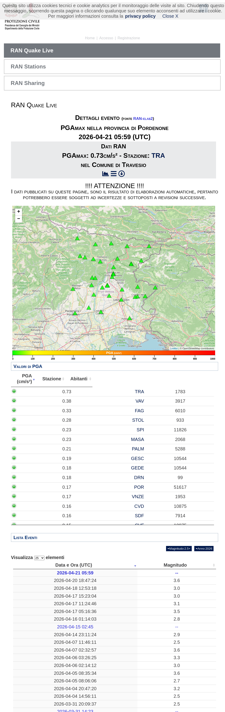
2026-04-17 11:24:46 (35, 617)
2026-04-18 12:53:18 (35, 590)
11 (134, 654)
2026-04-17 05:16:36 (35, 628)
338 (134, 580)
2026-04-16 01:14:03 (35, 636)
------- (103, 572)
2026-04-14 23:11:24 (35, 654)
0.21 (57, 485)
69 (186, 590)
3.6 (71, 580)
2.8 (71, 636)
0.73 (57, 394)
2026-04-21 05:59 (35, 572)
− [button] (18, 219)
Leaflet (174, 348)
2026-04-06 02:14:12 (35, 702)
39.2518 (161, 628)
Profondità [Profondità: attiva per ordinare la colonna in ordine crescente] (132, 565)
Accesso (106, 38)
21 (134, 590)
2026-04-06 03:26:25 (35, 691)
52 (186, 604)
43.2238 (161, 702)
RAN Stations (28, 66)
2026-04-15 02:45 (35, 643)
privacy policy (140, 16)
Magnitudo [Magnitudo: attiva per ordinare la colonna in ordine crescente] (70, 565)
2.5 (71, 670)
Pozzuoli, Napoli (103, 683)
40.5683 (161, 580)
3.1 (71, 617)
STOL (119, 442)
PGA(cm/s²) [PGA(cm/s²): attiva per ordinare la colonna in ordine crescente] (53, 378)
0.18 (57, 515)
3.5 (71, 628)
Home (90, 38)
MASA (118, 470)
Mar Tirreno (103, 628)
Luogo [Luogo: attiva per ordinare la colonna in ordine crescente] (101, 565)
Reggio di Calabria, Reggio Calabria (103, 670)
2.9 (71, 654)
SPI (121, 455)
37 (186, 572)
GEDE (118, 515)
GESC (118, 500)
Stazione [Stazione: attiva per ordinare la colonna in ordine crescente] (115, 378)
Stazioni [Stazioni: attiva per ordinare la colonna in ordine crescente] (184, 565)
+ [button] (18, 212)
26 (134, 691)
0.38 (57, 412)
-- (71, 572)
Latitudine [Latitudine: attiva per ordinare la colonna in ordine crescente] (160, 565)
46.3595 (161, 604)
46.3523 (161, 654)
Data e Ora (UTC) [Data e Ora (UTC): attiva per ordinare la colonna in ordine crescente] (33, 565)
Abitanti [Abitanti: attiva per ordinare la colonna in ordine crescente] (158, 378)
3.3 (71, 691)
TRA (158, 155)
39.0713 (161, 691)
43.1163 (161, 590)
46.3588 (161, 636)
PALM (119, 485)
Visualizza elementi (37, 557)
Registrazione (129, 38)
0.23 (57, 455)
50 (186, 636)
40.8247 (161, 683)
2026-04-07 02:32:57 (35, 683)
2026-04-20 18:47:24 (35, 580)
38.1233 (161, 670)
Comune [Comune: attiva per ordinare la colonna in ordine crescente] (201, 378)
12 (186, 628)
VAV (120, 412)
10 (134, 604)
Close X (170, 16)
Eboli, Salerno (102, 580)
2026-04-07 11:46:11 (35, 670)
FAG (120, 430)
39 (186, 654)
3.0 (71, 590)
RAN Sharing (28, 83)
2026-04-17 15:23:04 (35, 604)
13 (186, 643)
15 (134, 670)
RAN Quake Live (32, 50)
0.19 (57, 500)
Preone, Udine (103, 636)
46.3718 (161, 617)
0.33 (57, 430)
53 (186, 691)
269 (134, 628)
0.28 (57, 442)
